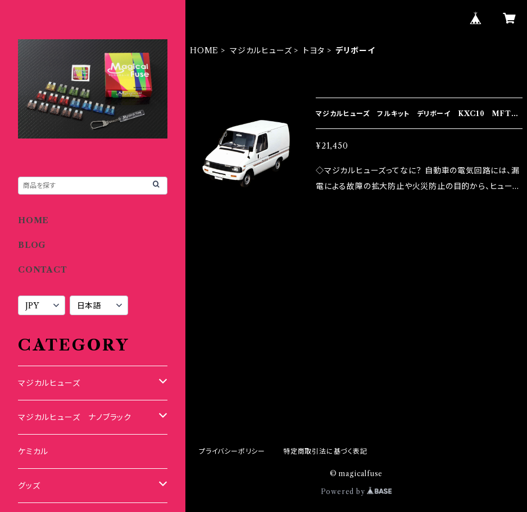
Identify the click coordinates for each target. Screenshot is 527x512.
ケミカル (33, 451)
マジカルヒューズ (261, 50)
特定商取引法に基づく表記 (325, 451)
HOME (204, 50)
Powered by (356, 491)
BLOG (32, 245)
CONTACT (42, 270)
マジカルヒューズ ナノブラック (74, 417)
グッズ (29, 486)
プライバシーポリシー (232, 451)
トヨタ (313, 50)
